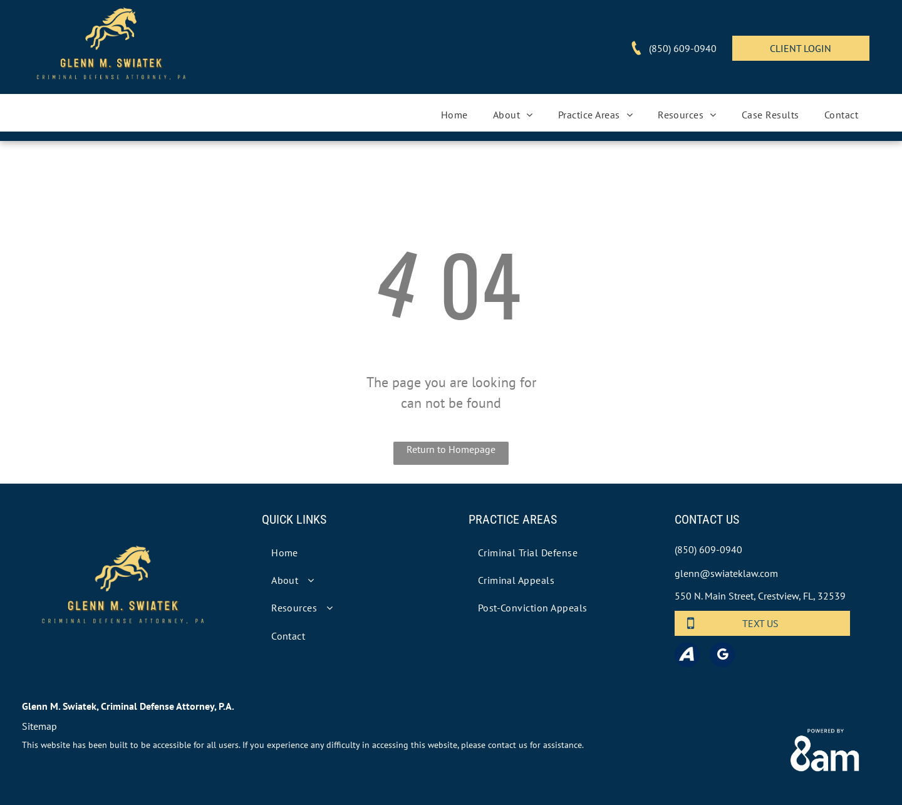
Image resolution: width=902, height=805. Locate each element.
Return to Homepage (451, 449)
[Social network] (687, 656)
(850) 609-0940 (708, 549)
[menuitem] (454, 114)
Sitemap (39, 726)
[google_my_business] (722, 656)
